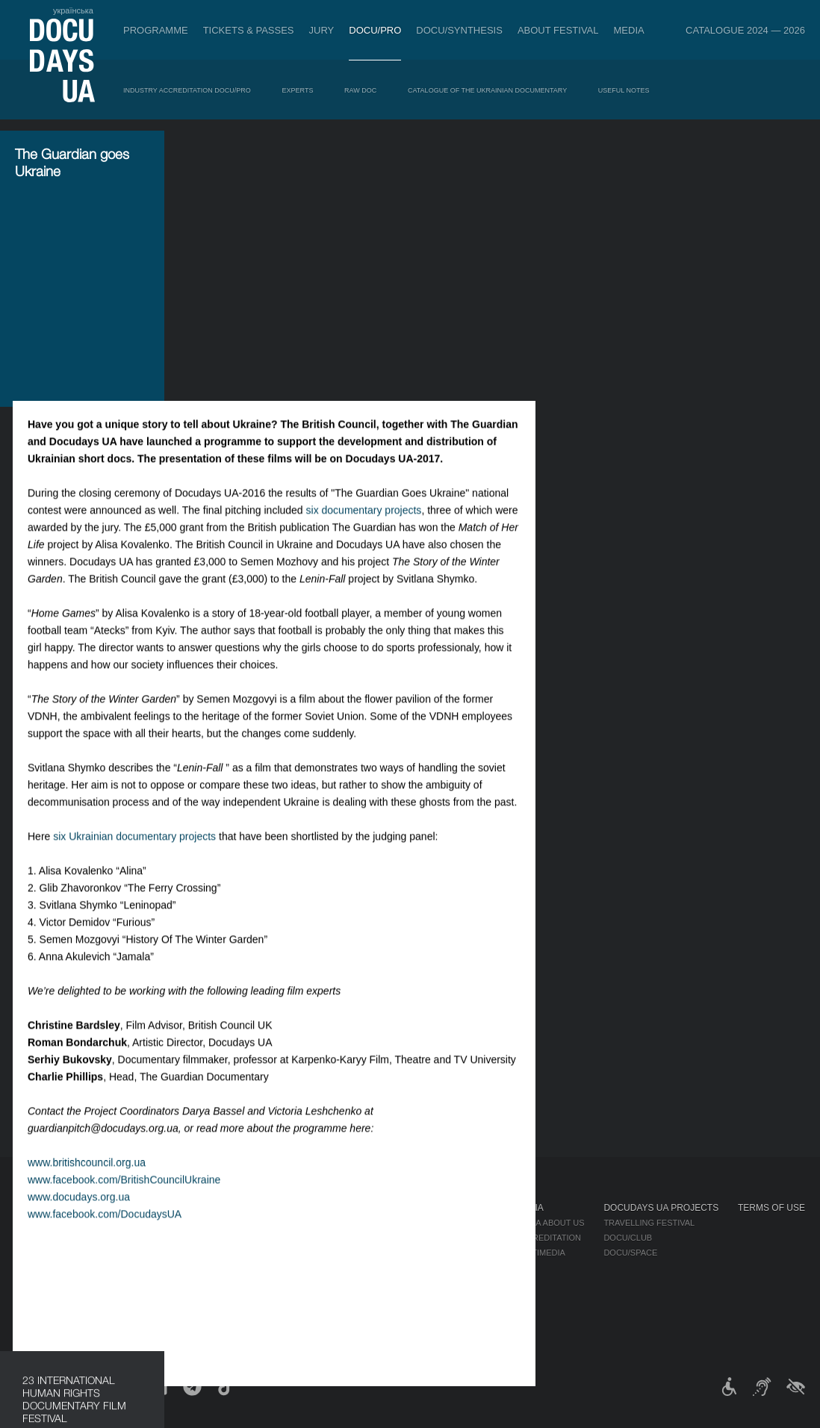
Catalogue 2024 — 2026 (745, 30)
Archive (428, 1327)
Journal (36, 1208)
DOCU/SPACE (630, 1252)
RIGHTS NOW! (122, 1252)
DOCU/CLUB (627, 1237)
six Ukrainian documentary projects (301, 566)
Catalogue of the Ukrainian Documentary (487, 90)
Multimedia (540, 1252)
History (428, 1312)
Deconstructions (135, 1282)
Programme (155, 30)
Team (421, 1252)
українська (73, 10)
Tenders (430, 1297)
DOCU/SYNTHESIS (459, 30)
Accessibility (440, 1282)
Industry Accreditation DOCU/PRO (187, 90)
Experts (298, 90)
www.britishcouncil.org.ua (253, 892)
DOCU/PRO (375, 30)
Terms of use (771, 1208)
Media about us (550, 1222)
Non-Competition (133, 1237)
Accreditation (548, 1237)
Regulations (439, 1222)
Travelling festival (649, 1222)
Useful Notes (624, 90)
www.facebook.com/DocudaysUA (271, 944)
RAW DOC (360, 90)
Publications (45, 1222)
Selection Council (453, 1237)
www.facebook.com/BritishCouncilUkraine (290, 909)
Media (629, 30)
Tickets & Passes (248, 30)
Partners (432, 1267)
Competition (122, 1222)
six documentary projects (530, 240)
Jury (322, 30)
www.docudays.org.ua (245, 926)
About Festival (558, 30)
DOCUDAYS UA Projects (660, 1208)
